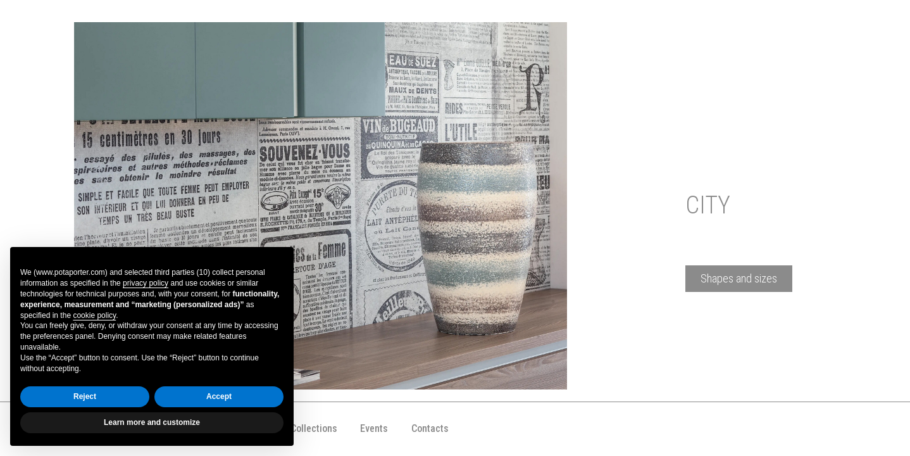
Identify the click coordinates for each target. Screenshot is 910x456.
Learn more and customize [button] (152, 422)
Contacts (430, 428)
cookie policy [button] (94, 315)
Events (374, 428)
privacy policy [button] (145, 283)
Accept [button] (219, 396)
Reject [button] (84, 396)
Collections (313, 428)
